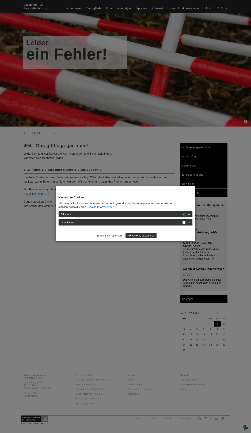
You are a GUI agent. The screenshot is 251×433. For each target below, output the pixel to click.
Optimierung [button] (67, 222)
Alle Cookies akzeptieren (141, 235)
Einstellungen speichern (110, 235)
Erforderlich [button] (67, 214)
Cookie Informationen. (101, 207)
